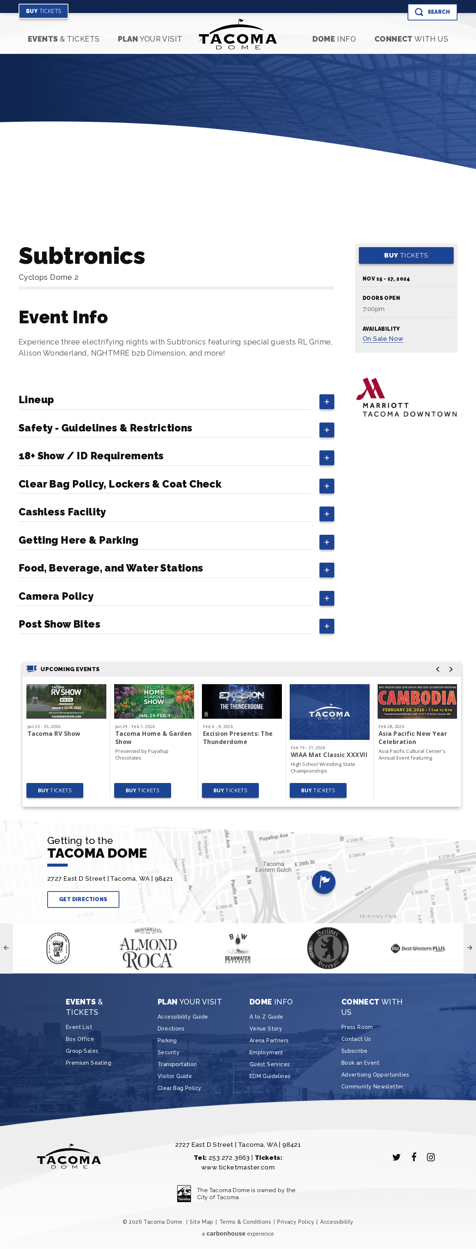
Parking (167, 1040)
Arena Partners (269, 1040)
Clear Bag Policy (179, 1088)
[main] (238, 441)
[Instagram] (431, 1157)
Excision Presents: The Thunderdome (238, 737)
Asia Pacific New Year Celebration (413, 737)
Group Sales (82, 1051)
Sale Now (383, 338)
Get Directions (83, 899)
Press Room (357, 1027)
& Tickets (63, 39)
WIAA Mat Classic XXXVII (329, 755)
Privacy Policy (295, 1222)
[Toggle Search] (432, 12)
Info (334, 39)
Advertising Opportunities (375, 1075)
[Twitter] (397, 1157)
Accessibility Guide (183, 1017)
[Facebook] (414, 1157)
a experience (238, 1233)
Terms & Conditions (245, 1222)
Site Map (201, 1222)
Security (169, 1052)
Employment (266, 1052)
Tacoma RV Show (54, 733)
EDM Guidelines (270, 1076)
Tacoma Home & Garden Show (153, 737)
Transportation (177, 1064)
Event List (79, 1027)
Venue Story (266, 1029)
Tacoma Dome (238, 34)
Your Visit (150, 39)
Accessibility (336, 1222)
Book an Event (360, 1063)
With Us (411, 39)
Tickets (43, 11)
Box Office (80, 1039)
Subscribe (354, 1051)
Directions (171, 1029)
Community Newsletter (372, 1087)
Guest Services (270, 1064)
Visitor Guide (175, 1076)
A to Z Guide (266, 1017)
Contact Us (356, 1039)
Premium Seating (88, 1063)
